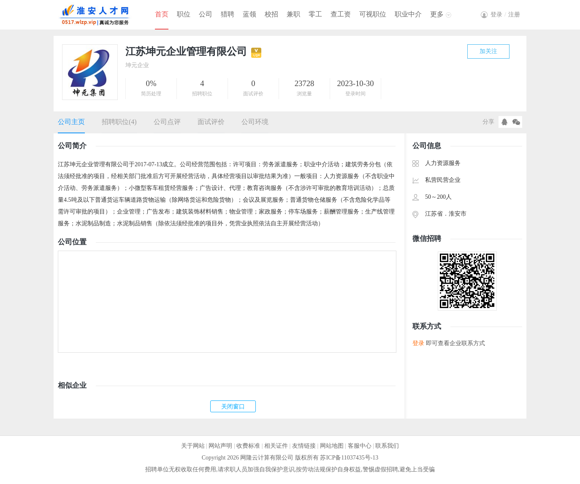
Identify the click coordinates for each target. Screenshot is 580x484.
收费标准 (248, 446)
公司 (205, 14)
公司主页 (71, 121)
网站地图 (332, 446)
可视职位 (372, 14)
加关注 (488, 51)
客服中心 (359, 446)
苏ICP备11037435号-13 (349, 457)
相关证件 (276, 446)
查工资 (341, 14)
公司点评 (167, 121)
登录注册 (505, 14)
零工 (315, 14)
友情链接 (304, 446)
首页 (161, 14)
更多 (437, 14)
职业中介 (408, 14)
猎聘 (227, 14)
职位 (183, 14)
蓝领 (249, 14)
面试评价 (211, 121)
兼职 (293, 14)
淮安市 (457, 214)
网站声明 (220, 446)
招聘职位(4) (119, 121)
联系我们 (387, 446)
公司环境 (254, 121)
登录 (418, 343)
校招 (271, 14)
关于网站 (193, 446)
